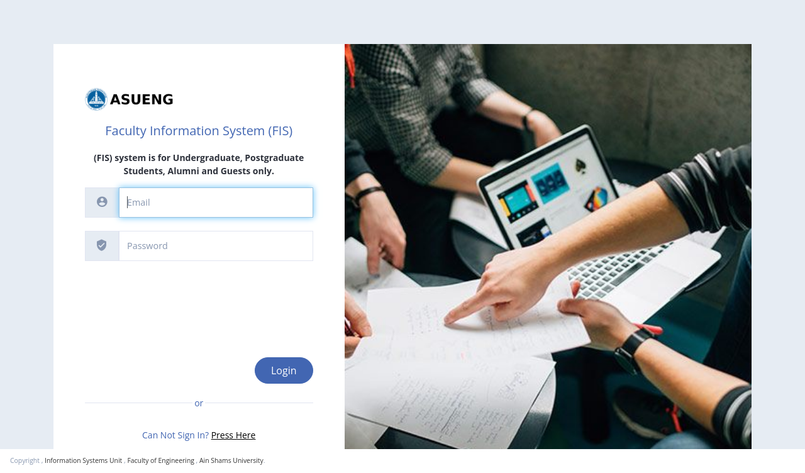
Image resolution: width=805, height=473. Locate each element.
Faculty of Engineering (160, 460)
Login (284, 370)
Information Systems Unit (83, 460)
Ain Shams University (231, 460)
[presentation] (180, 298)
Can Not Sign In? (198, 435)
